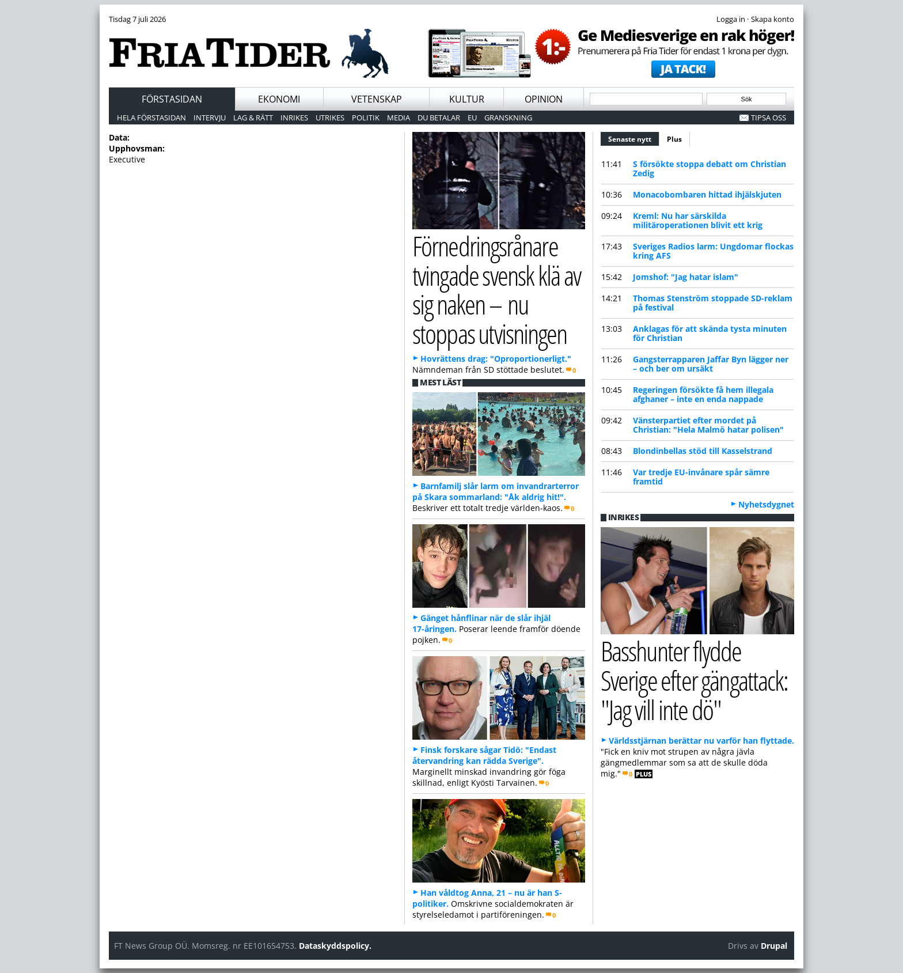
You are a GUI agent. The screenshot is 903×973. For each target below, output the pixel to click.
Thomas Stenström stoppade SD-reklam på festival (712, 303)
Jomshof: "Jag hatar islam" (685, 276)
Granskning (508, 117)
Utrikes (330, 117)
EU (472, 117)
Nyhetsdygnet (766, 504)
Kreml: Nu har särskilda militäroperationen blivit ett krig (697, 220)
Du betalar (439, 117)
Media (398, 117)
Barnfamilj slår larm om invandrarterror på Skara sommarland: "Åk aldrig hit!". (495, 491)
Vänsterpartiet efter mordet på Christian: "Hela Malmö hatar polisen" (708, 425)
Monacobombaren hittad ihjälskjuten (707, 194)
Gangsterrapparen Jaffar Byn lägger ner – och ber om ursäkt (710, 364)
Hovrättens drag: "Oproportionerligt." (495, 358)
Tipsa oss (768, 117)
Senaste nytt (633, 137)
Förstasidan (172, 99)
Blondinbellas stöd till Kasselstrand (702, 450)
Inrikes (294, 117)
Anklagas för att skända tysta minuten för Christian (710, 333)
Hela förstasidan (151, 117)
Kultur (466, 99)
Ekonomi (279, 99)
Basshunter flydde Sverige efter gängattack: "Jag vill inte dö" (694, 680)
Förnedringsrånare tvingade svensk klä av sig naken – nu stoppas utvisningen (496, 289)
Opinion (544, 99)
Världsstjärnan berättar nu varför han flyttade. (701, 740)
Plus (674, 139)
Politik (366, 117)
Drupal (774, 945)
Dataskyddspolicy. (335, 945)
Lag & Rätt (253, 117)
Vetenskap (376, 99)
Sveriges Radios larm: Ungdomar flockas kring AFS (713, 251)
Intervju (209, 117)
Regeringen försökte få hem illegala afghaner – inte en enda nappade (703, 394)
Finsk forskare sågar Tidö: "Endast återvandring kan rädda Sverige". (484, 755)
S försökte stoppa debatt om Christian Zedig (709, 168)
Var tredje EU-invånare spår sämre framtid (701, 477)
